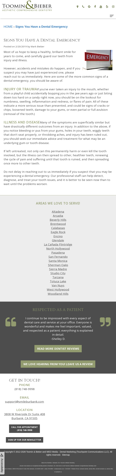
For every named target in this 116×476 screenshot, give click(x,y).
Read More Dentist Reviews (58, 348)
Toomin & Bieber (34, 452)
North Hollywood (58, 248)
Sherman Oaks (58, 265)
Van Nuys (58, 285)
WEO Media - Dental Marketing (61, 452)
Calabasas (58, 228)
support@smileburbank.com (24, 402)
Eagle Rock (58, 232)
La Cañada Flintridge (58, 244)
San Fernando (58, 257)
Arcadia (58, 216)
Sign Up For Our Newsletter (24, 439)
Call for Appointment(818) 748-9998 (24, 429)
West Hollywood (58, 289)
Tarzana (58, 277)
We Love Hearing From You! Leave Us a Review (58, 364)
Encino (58, 236)
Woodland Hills (58, 294)
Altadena (58, 212)
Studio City (58, 273)
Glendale (58, 240)
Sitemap (66, 455)
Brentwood (58, 224)
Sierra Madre (58, 269)
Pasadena (58, 253)
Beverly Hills (58, 220)
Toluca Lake (58, 281)
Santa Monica (58, 261)
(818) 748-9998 (24, 389)
